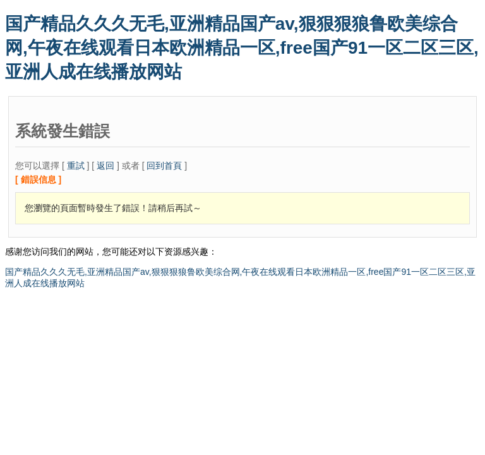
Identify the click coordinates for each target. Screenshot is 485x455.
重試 (76, 166)
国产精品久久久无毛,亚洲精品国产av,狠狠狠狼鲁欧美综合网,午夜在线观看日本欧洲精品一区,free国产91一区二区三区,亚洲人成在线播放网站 (242, 48)
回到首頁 (164, 166)
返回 (105, 166)
